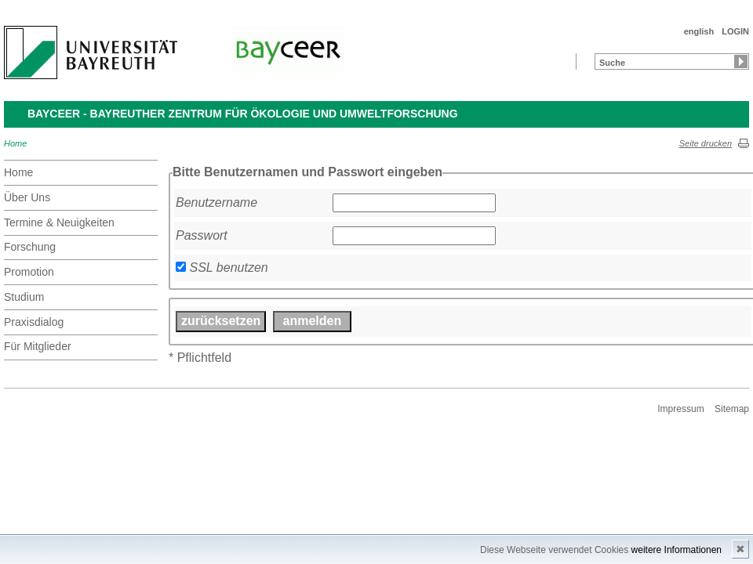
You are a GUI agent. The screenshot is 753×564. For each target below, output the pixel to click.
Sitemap (732, 408)
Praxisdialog (34, 322)
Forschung (30, 246)
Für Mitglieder (37, 346)
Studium (24, 297)
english (699, 31)
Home (15, 143)
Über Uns (27, 197)
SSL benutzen (228, 267)
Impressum (680, 408)
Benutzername (216, 202)
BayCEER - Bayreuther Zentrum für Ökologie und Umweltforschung (242, 113)
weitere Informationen (676, 549)
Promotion (29, 272)
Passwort (201, 235)
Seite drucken (705, 143)
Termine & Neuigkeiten (59, 222)
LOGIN (735, 31)
